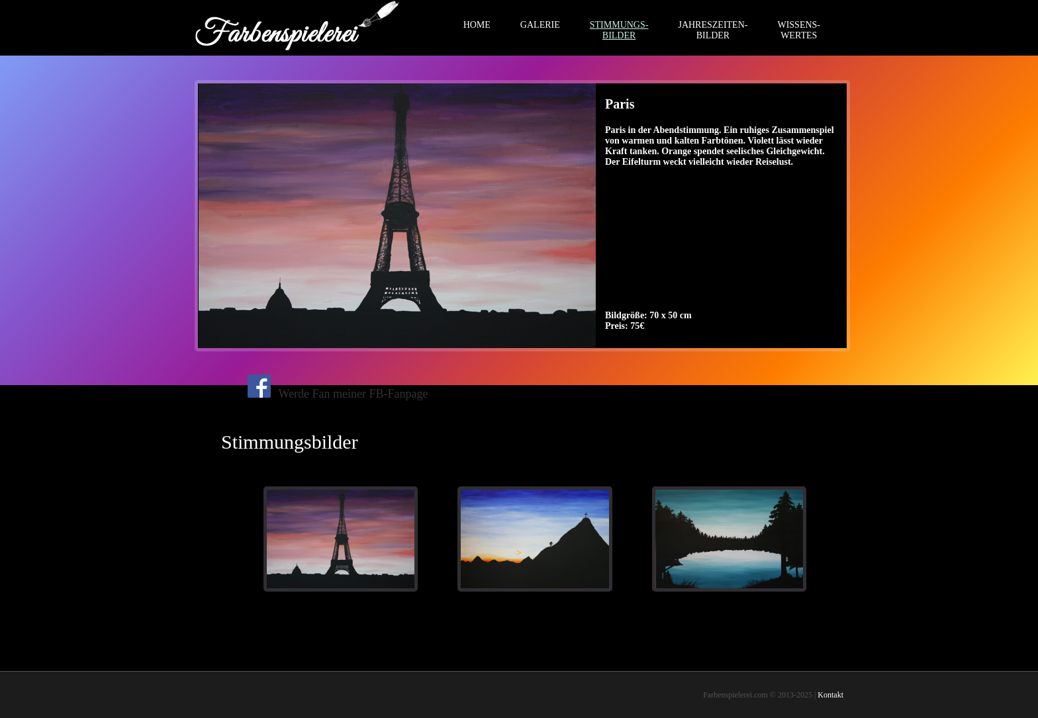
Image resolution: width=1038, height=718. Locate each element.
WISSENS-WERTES (798, 30)
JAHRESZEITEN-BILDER (712, 30)
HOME (477, 25)
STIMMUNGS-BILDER (619, 30)
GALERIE (540, 25)
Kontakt (830, 694)
